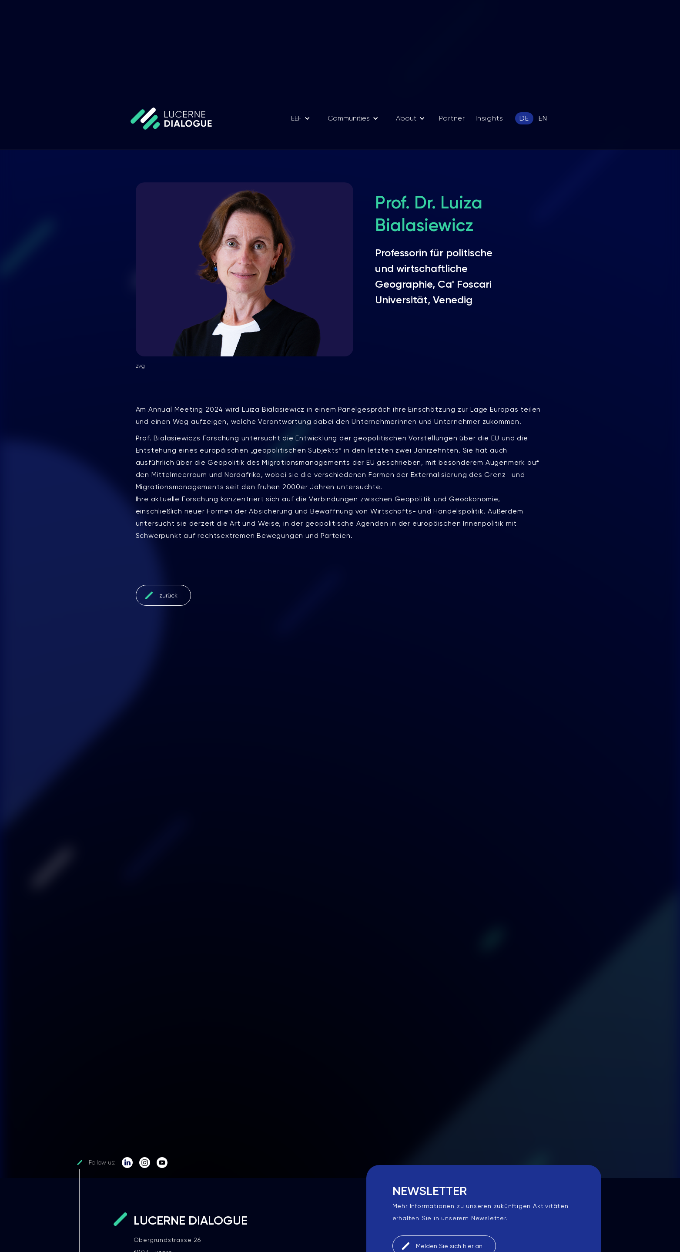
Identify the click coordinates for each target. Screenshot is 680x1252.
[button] (300, 118)
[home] (175, 118)
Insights (489, 118)
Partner (452, 118)
